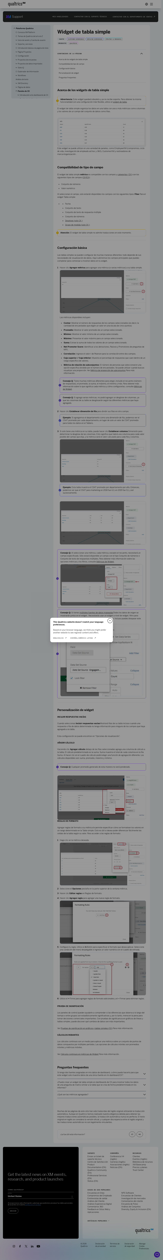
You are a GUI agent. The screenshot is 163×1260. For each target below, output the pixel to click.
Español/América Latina (81, 638)
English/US (58, 638)
